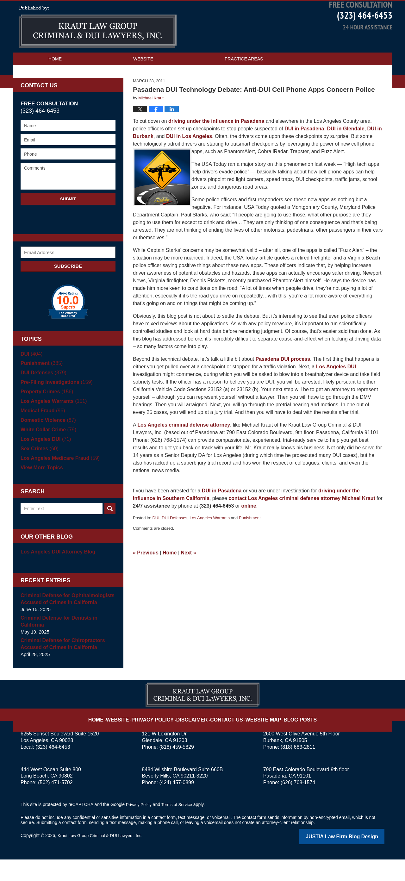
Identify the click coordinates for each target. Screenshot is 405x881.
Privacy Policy (161, 737)
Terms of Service (179, 826)
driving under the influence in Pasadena (216, 143)
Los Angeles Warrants (210, 540)
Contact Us (62, 94)
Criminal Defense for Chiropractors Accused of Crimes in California (60, 666)
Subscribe (68, 288)
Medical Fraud (41, 433)
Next (188, 575)
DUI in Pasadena (304, 151)
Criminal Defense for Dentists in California (57, 644)
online (248, 528)
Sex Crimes (38, 471)
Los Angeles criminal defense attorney (183, 447)
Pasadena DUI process (283, 381)
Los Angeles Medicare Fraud (58, 480)
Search (109, 531)
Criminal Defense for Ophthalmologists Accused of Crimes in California (65, 621)
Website (143, 81)
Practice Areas (244, 81)
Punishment (250, 540)
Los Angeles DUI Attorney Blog (55, 574)
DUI (155, 540)
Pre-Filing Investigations (54, 404)
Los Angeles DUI (336, 389)
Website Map (258, 737)
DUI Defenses (174, 540)
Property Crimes (45, 414)
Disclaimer (195, 737)
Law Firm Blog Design (354, 858)
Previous (146, 575)
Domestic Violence (46, 442)
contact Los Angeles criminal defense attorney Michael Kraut (301, 520)
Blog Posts (290, 737)
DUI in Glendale (345, 151)
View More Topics (40, 490)
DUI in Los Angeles (189, 158)
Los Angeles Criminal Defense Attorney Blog (98, 49)
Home (55, 81)
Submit (68, 221)
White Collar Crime (47, 452)
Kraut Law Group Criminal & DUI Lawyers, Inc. (103, 857)
